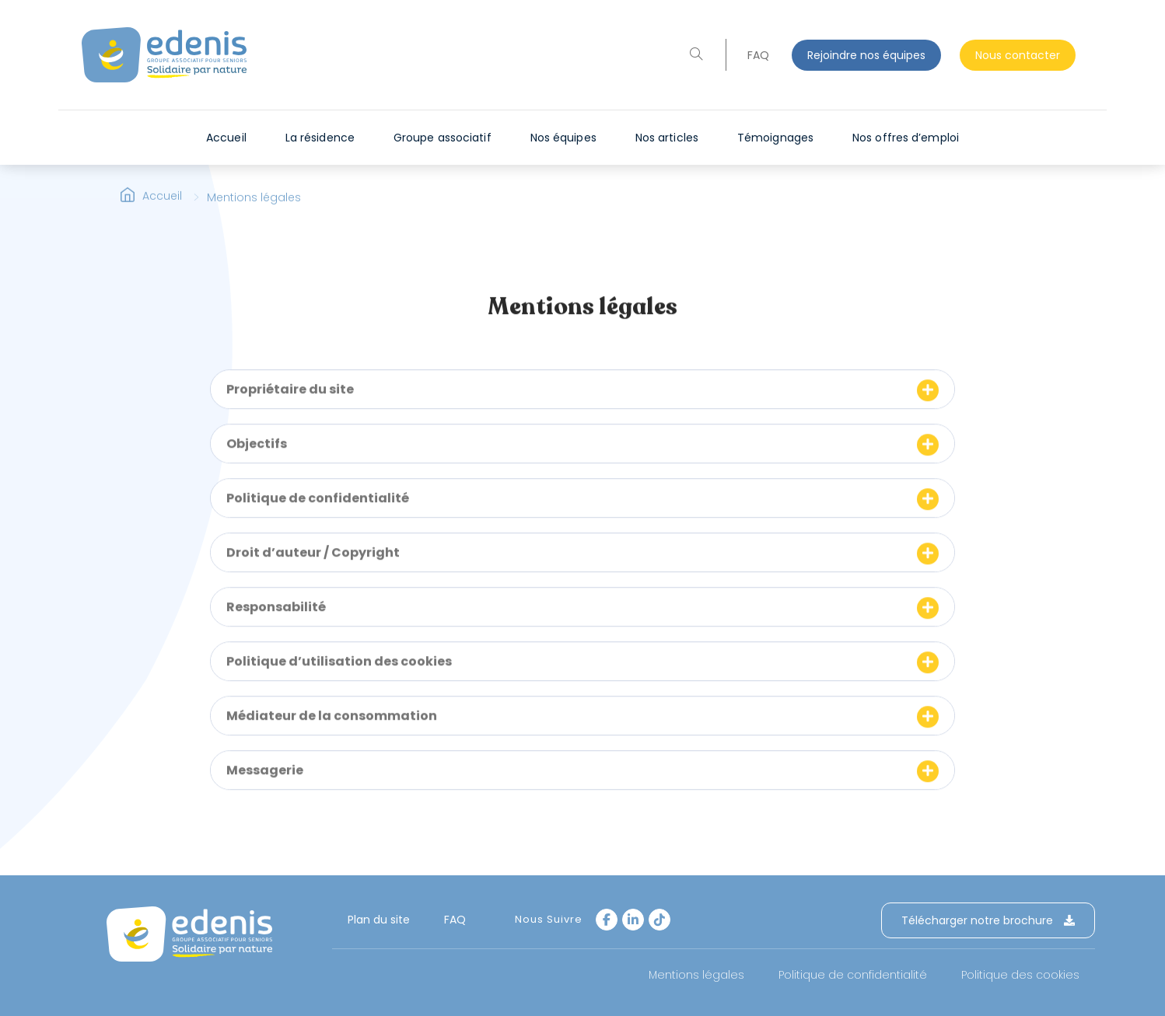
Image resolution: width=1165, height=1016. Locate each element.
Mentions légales (696, 975)
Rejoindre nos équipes (866, 55)
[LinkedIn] (633, 919)
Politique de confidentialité (852, 975)
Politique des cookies (1020, 975)
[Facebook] (606, 919)
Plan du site (379, 919)
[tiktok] (659, 919)
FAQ (758, 55)
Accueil (162, 205)
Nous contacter (1017, 55)
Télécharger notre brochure (988, 920)
